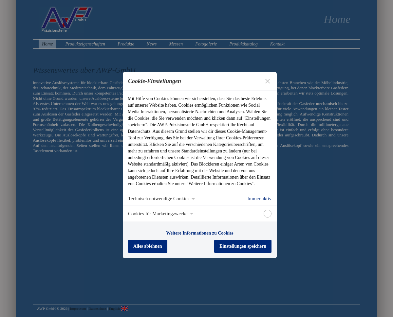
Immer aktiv (259, 198)
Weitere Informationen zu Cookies (199, 233)
